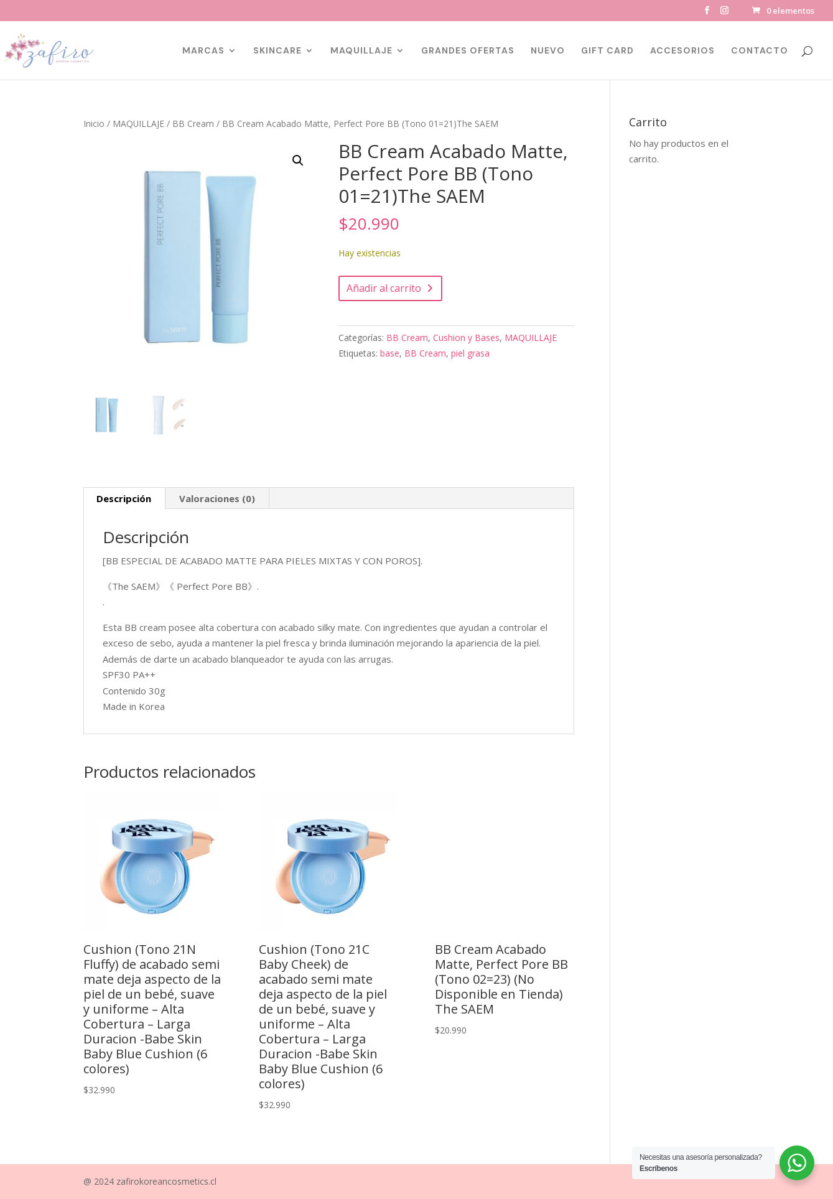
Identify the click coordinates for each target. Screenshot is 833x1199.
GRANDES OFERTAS (467, 51)
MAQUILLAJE (361, 51)
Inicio (94, 123)
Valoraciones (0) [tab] (217, 498)
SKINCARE (277, 51)
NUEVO (548, 51)
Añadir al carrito (384, 288)
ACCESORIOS (682, 51)
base (389, 353)
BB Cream (193, 123)
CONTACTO (759, 51)
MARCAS (203, 51)
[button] (298, 160)
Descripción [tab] (123, 498)
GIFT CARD (607, 51)
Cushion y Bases (466, 337)
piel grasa (470, 353)
